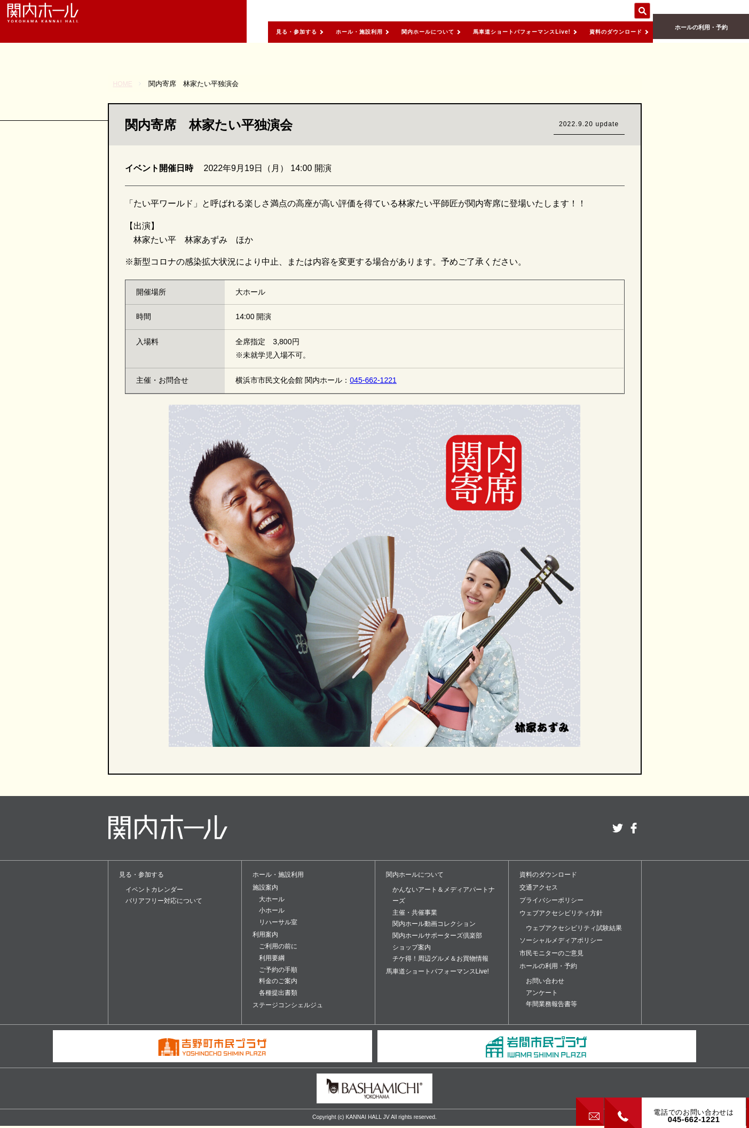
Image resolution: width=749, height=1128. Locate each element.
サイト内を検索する (642, 11)
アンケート (542, 992)
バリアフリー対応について (163, 901)
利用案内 (265, 934)
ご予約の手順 (278, 970)
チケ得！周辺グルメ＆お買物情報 (440, 958)
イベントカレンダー (154, 889)
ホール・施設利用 (314, 31)
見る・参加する (242, 31)
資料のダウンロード (610, 31)
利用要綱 (272, 958)
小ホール (272, 910)
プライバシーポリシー (551, 900)
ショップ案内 (411, 947)
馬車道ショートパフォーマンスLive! (501, 31)
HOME (123, 84)
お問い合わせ (545, 981)
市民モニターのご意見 (551, 953)
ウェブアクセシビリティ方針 (561, 913)
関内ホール (59, 21)
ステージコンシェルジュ (288, 1005)
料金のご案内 (278, 981)
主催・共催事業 (414, 912)
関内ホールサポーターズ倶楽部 (437, 935)
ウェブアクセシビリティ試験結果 (574, 928)
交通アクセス (538, 887)
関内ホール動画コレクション (434, 924)
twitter (618, 828)
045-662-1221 (373, 380)
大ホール (272, 899)
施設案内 (265, 887)
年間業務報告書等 (551, 1004)
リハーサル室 (278, 922)
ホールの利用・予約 (701, 32)
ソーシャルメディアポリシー (561, 940)
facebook (634, 828)
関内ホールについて (393, 31)
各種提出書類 (278, 992)
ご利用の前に (278, 946)
